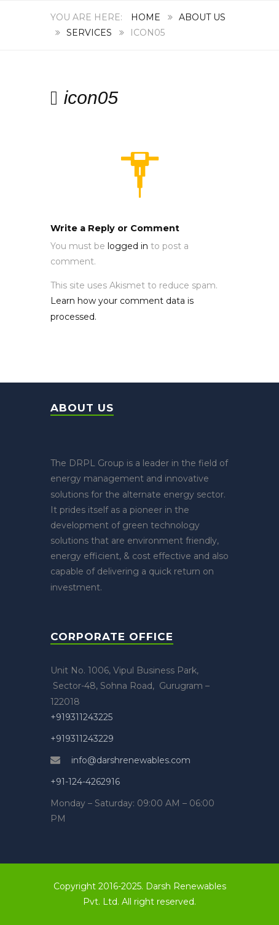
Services (89, 32)
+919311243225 (81, 717)
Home (145, 17)
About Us (202, 17)
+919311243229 (82, 738)
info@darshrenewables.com (130, 760)
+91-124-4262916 (85, 781)
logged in (128, 246)
